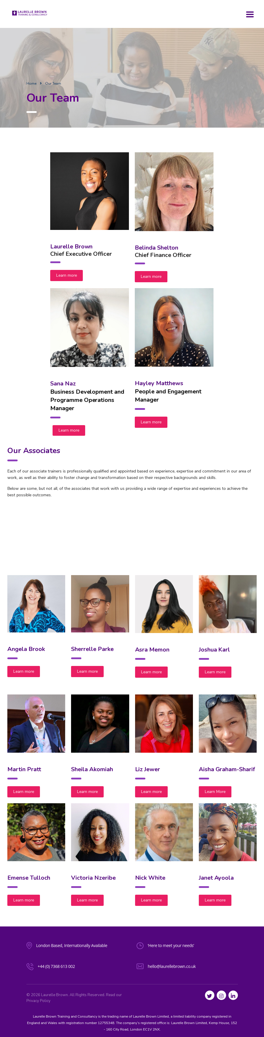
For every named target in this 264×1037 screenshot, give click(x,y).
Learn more (66, 275)
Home (31, 83)
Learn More (215, 791)
